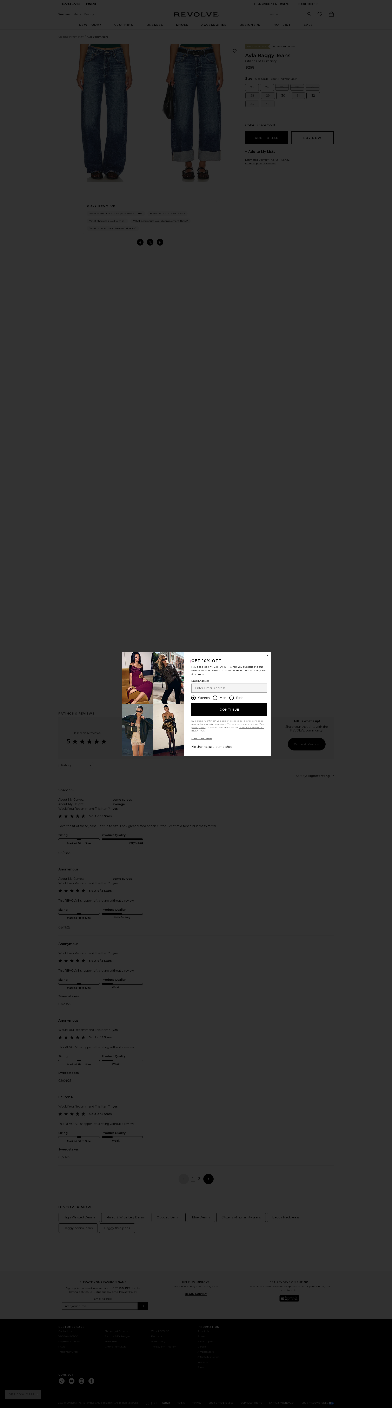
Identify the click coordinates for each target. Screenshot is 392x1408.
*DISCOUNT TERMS (201, 738)
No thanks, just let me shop (212, 747)
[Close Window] (267, 655)
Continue (229, 709)
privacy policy (198, 727)
